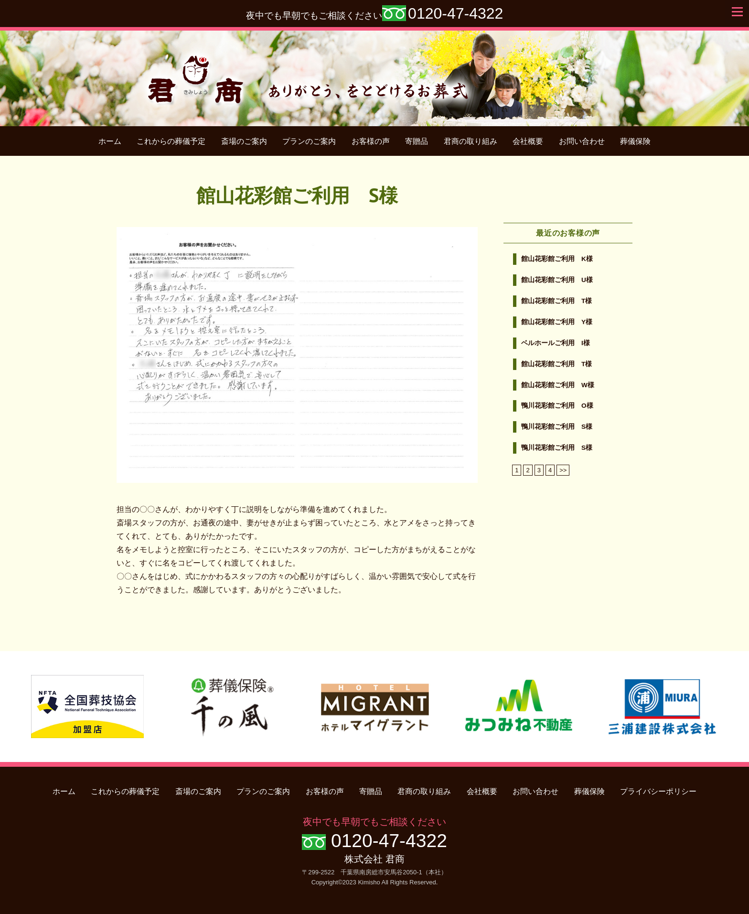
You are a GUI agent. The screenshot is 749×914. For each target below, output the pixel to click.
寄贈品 (416, 141)
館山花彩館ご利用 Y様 (556, 322)
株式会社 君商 (374, 859)
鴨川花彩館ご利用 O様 (557, 405)
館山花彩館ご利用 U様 (557, 279)
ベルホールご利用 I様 (555, 343)
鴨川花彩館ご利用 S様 (556, 426)
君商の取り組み (470, 141)
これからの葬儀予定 (171, 141)
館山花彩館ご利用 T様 (556, 301)
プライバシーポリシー (658, 791)
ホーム (109, 141)
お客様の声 (371, 141)
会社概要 (528, 141)
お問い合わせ (582, 141)
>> (563, 470)
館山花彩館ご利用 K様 (557, 258)
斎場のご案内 (244, 141)
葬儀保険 (635, 141)
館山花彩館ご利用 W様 (557, 385)
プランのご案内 (309, 141)
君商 (375, 73)
